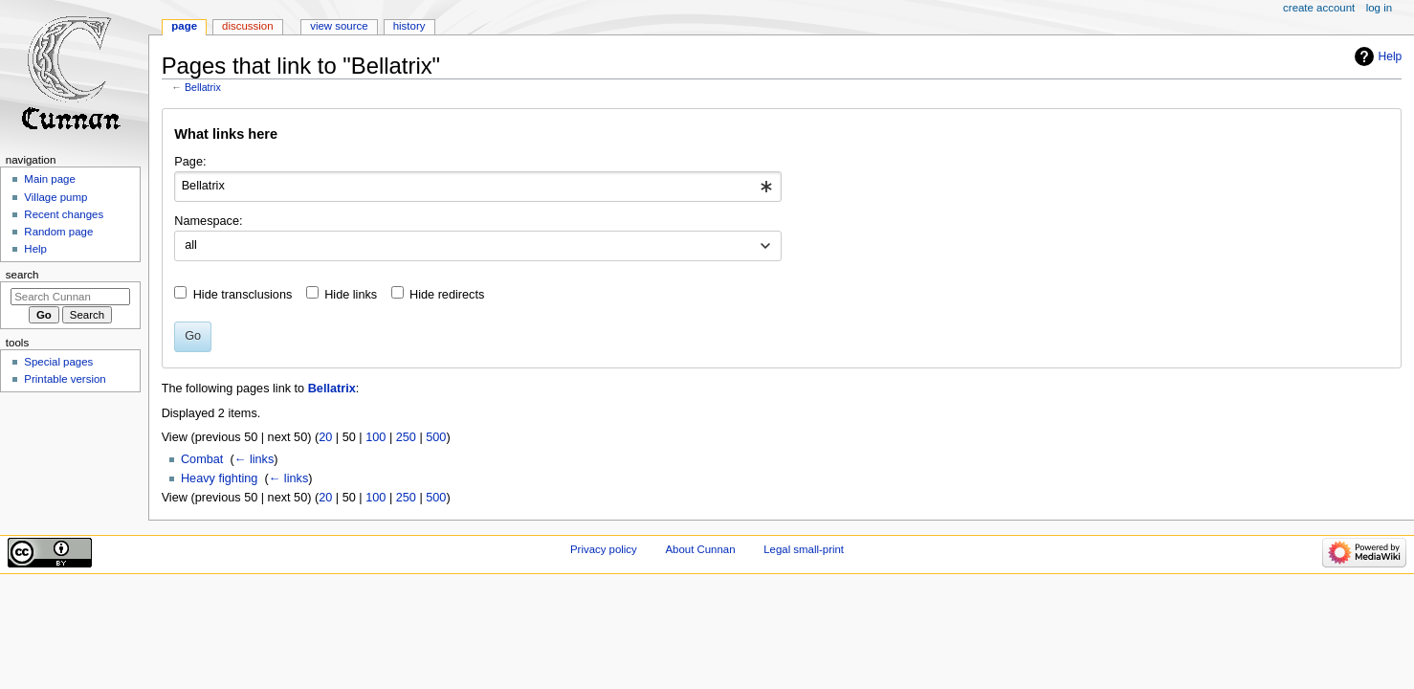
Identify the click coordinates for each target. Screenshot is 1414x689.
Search (22, 274)
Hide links (350, 294)
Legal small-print (803, 549)
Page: (190, 161)
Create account (1319, 7)
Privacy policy (603, 549)
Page (184, 26)
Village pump (55, 197)
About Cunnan (700, 549)
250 (406, 437)
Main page (50, 179)
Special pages (58, 361)
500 (436, 437)
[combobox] (478, 186)
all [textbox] (191, 245)
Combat (202, 459)
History (409, 26)
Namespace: (208, 221)
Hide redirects (446, 294)
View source (338, 26)
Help (1391, 56)
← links (254, 459)
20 (325, 437)
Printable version (64, 379)
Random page (58, 231)
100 (375, 437)
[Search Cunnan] (70, 296)
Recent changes (63, 214)
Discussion (247, 26)
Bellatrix (203, 87)
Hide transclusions (243, 294)
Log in (1379, 7)
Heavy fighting (219, 478)
